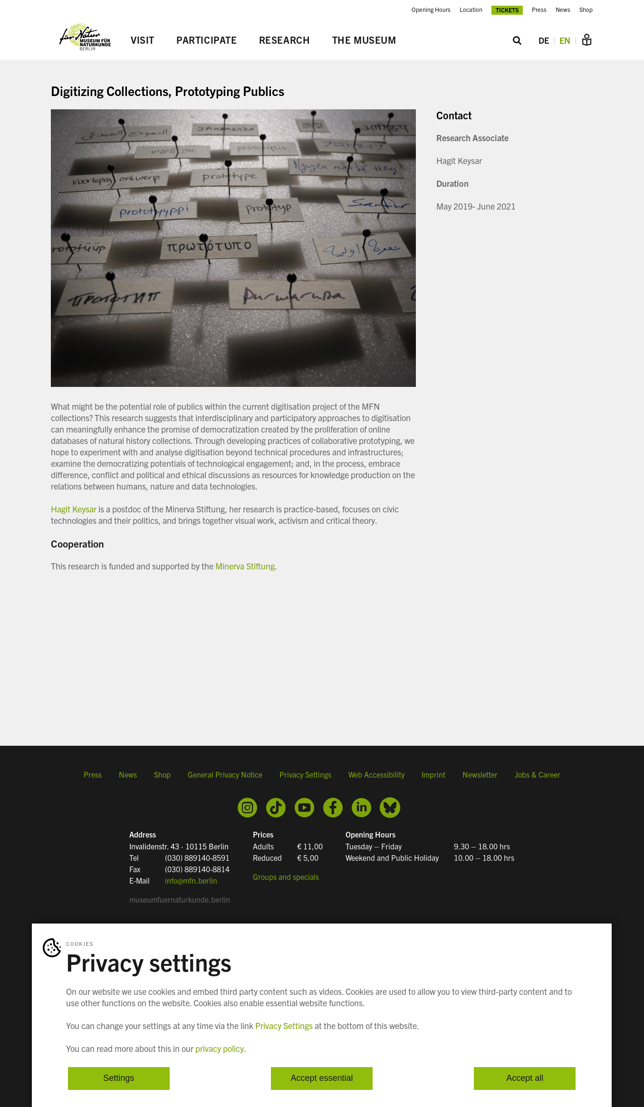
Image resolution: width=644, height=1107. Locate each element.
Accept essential (321, 1078)
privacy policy (219, 1048)
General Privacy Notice (225, 774)
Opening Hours (431, 9)
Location (471, 9)
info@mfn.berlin (191, 880)
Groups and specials (286, 876)
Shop (586, 9)
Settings (118, 1078)
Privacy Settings (305, 774)
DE (543, 40)
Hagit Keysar (73, 508)
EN (564, 40)
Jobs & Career (537, 774)
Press (539, 9)
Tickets (507, 9)
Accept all (524, 1078)
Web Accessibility (376, 774)
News (563, 9)
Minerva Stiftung (244, 565)
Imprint (433, 774)
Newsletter (480, 774)
